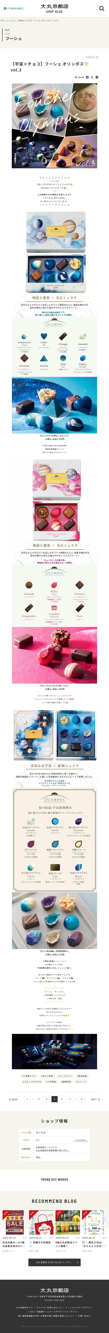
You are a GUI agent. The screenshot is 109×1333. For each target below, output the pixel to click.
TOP (2, 20)
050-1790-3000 (56, 1300)
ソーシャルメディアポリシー (79, 1308)
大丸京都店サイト (24, 1308)
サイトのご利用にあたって (49, 1308)
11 (82, 1099)
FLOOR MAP (80, 1140)
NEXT (95, 1099)
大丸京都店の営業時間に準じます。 (53, 1150)
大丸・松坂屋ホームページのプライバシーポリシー (54, 1312)
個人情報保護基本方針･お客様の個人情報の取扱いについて (46, 1316)
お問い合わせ (84, 1316)
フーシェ (11, 20)
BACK (13, 1099)
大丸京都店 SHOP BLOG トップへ (57, 1262)
